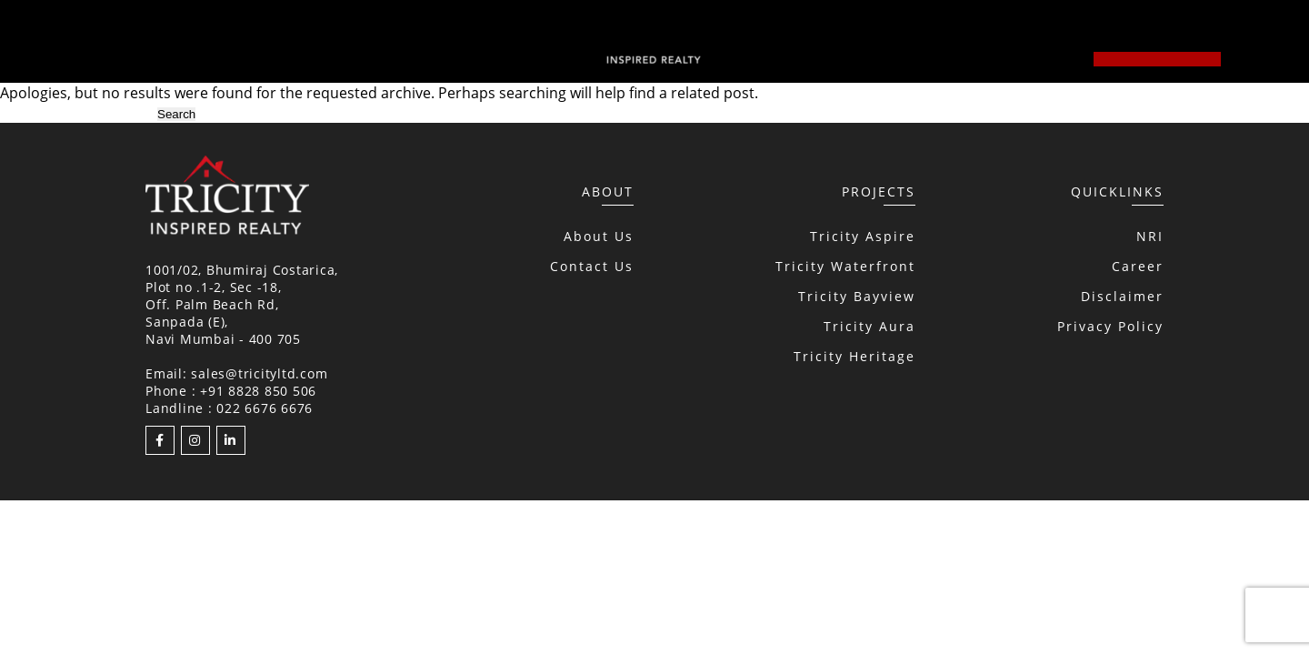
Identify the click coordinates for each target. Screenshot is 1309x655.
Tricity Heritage (854, 356)
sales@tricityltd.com (259, 373)
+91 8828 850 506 (258, 390)
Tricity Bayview (856, 296)
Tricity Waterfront (845, 266)
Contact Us (592, 266)
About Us (599, 236)
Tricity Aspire (862, 236)
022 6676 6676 (264, 408)
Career (1138, 266)
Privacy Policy (1110, 326)
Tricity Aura (869, 326)
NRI (1150, 236)
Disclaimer (1122, 296)
